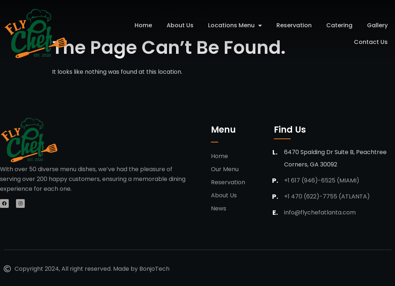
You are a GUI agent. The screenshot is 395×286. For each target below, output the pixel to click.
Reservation (294, 25)
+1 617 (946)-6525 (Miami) (321, 180)
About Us (180, 25)
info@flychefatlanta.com (320, 212)
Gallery (377, 25)
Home (143, 25)
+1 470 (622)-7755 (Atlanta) (327, 196)
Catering (339, 25)
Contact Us (371, 42)
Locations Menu (235, 25)
